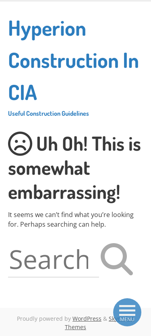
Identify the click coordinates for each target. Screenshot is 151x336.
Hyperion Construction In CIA (75, 65)
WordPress (86, 318)
